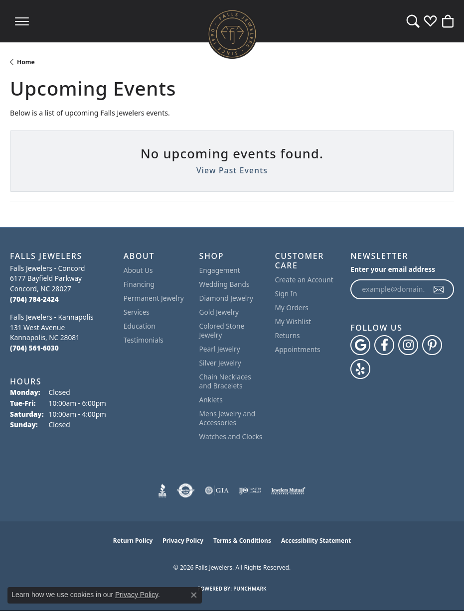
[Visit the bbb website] (162, 490)
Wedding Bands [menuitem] (224, 284)
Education (139, 326)
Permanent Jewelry (154, 298)
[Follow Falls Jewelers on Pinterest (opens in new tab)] (432, 345)
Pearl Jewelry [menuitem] (219, 349)
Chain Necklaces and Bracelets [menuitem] (225, 381)
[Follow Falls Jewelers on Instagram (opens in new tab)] (408, 345)
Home (26, 62)
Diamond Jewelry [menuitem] (226, 298)
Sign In (286, 293)
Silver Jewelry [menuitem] (220, 362)
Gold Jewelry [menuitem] (219, 312)
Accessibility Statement (316, 540)
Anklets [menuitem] (211, 399)
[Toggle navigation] (22, 21)
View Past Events (232, 170)
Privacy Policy (182, 540)
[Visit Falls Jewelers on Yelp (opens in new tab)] (360, 369)
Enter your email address (392, 269)
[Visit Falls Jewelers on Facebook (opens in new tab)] (384, 345)
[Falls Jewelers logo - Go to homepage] (232, 34)
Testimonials (143, 340)
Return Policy (133, 540)
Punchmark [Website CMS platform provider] (250, 588)
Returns (287, 335)
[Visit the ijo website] (250, 490)
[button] (413, 21)
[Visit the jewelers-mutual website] (288, 490)
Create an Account (304, 279)
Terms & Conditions (242, 540)
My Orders (291, 307)
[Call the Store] (34, 299)
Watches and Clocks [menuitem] (231, 436)
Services (137, 312)
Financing (139, 284)
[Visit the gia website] (217, 490)
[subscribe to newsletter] (439, 289)
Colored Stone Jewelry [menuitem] (222, 330)
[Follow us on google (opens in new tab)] (360, 345)
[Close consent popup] (194, 595)
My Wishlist (293, 321)
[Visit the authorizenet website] (185, 490)
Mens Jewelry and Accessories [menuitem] (227, 418)
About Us (138, 270)
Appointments (297, 349)
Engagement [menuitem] (219, 270)
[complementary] (391, 556)
